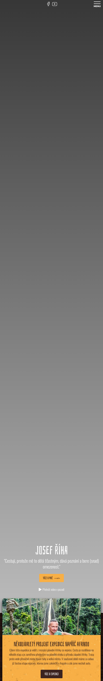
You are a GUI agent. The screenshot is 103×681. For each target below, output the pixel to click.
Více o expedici (52, 674)
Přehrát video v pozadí (51, 589)
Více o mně (51, 578)
